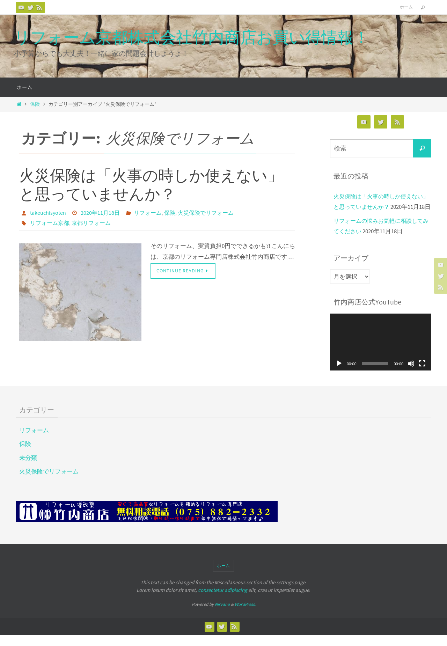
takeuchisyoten (48, 212)
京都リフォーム (91, 222)
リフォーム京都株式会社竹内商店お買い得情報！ (191, 37)
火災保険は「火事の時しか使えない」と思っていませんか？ (151, 185)
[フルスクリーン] (422, 374)
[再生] (339, 374)
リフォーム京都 (49, 222)
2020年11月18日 (100, 212)
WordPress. (245, 615)
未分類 (28, 468)
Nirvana (222, 615)
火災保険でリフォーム (206, 212)
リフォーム (148, 212)
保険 (35, 104)
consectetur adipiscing (222, 600)
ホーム (406, 6)
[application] (380, 352)
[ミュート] (411, 374)
